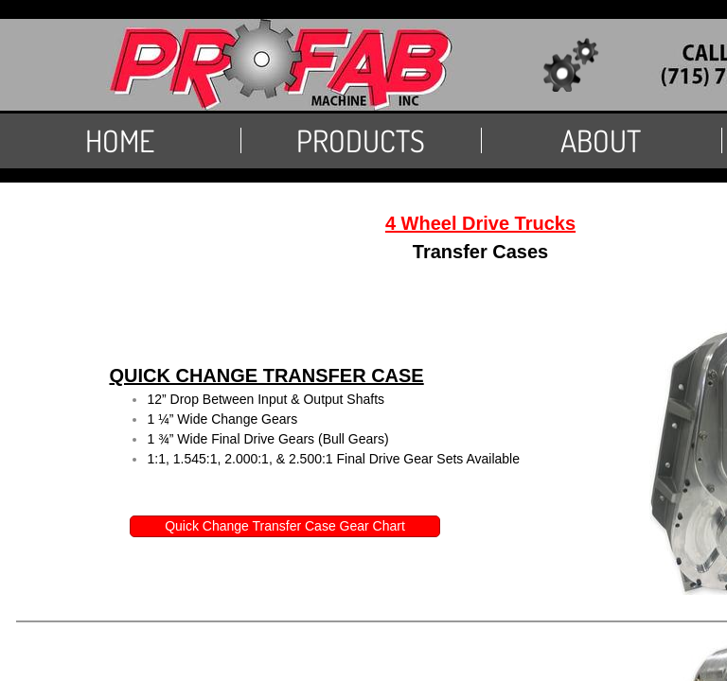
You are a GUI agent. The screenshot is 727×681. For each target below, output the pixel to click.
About (600, 140)
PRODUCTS (360, 140)
